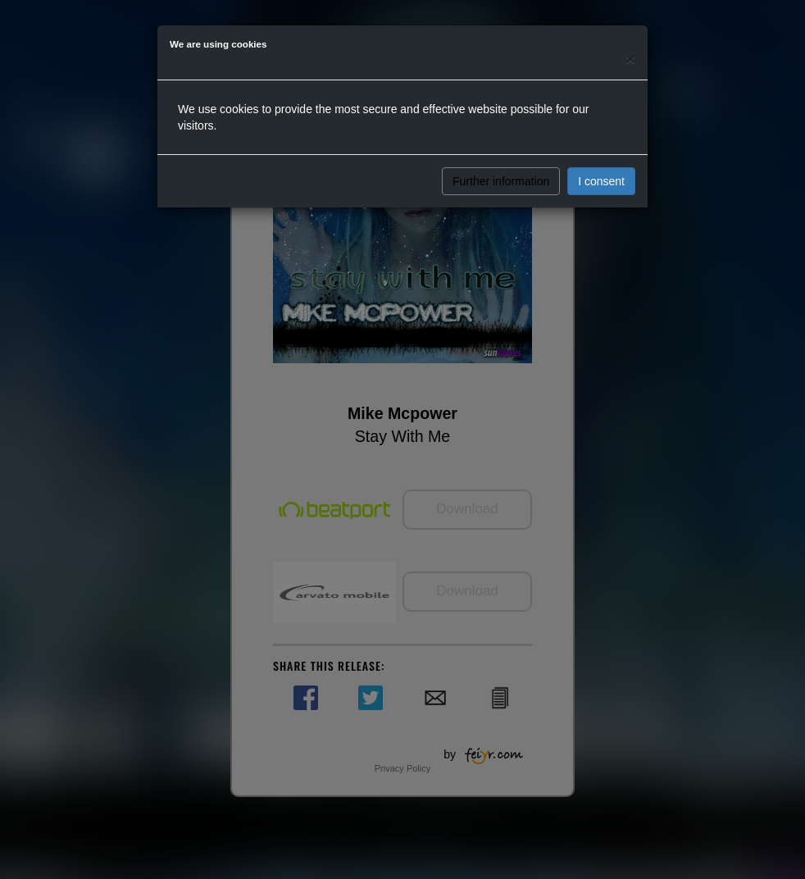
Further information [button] (501, 181)
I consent (601, 181)
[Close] (630, 58)
